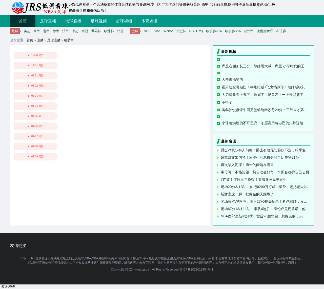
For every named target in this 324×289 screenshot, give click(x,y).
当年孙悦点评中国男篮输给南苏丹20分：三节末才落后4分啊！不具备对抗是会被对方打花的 (266, 110)
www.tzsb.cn (142, 269)
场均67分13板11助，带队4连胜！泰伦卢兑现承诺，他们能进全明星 (265, 209)
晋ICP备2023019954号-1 (196, 269)
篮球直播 (73, 21)
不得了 (227, 102)
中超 (75, 31)
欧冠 (85, 31)
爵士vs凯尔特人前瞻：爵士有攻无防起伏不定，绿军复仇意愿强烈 (265, 150)
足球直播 (48, 21)
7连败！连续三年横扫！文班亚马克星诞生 (254, 179)
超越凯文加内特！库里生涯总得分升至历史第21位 (260, 157)
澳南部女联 (265, 31)
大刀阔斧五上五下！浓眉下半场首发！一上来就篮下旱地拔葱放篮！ (266, 95)
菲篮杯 (181, 31)
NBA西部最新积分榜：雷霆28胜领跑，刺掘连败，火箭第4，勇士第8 (265, 216)
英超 (27, 31)
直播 (40, 40)
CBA (157, 31)
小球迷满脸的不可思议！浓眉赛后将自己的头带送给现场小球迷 (266, 123)
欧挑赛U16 (214, 31)
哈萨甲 (69, 40)
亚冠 (120, 31)
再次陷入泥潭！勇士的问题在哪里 (247, 165)
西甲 (36, 31)
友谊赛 (281, 31)
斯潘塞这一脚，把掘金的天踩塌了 (247, 194)
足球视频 (99, 21)
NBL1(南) (196, 31)
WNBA (168, 31)
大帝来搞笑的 (232, 79)
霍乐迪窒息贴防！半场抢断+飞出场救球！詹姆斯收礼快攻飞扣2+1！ (266, 87)
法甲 (65, 31)
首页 (23, 21)
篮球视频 (124, 21)
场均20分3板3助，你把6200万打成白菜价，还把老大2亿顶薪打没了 (265, 187)
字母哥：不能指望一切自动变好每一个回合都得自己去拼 (265, 172)
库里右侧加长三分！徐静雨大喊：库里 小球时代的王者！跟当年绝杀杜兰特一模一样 (266, 66)
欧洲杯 (109, 31)
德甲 (56, 31)
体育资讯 (149, 21)
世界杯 (96, 31)
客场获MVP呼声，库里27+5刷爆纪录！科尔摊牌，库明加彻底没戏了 (265, 201)
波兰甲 (249, 31)
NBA (147, 31)
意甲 (46, 31)
